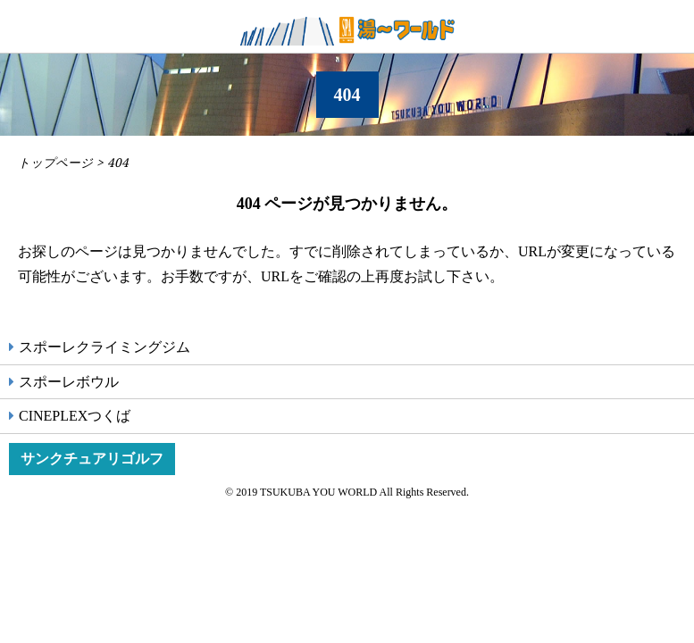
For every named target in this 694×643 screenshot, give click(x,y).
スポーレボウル (69, 381)
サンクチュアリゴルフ (92, 458)
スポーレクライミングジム (104, 347)
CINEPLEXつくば (74, 415)
